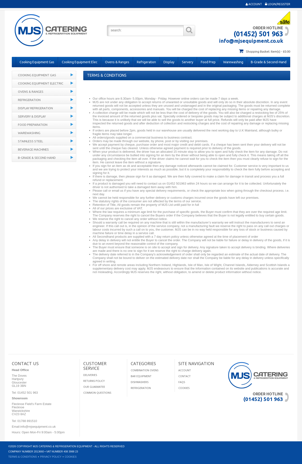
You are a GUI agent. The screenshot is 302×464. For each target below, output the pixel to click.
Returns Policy (94, 381)
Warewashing (233, 62)
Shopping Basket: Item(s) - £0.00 (268, 51)
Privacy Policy (51, 456)
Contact (184, 376)
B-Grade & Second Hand (37, 157)
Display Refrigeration (35, 108)
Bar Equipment (141, 376)
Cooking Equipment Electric (40, 83)
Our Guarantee (94, 386)
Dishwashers (139, 382)
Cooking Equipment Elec (79, 62)
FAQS (181, 382)
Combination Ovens (144, 370)
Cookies (183, 388)
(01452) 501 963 (258, 34)
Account (254, 4)
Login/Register (277, 4)
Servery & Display (32, 116)
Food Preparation (32, 124)
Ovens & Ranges (117, 62)
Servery (187, 62)
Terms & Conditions (22, 456)
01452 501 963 (27, 392)
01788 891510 (27, 421)
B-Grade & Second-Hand (268, 62)
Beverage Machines (33, 149)
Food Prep (208, 62)
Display (169, 62)
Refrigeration (146, 62)
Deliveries (90, 375)
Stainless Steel (30, 141)
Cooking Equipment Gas (37, 62)
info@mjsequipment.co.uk (251, 41)
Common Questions (97, 392)
